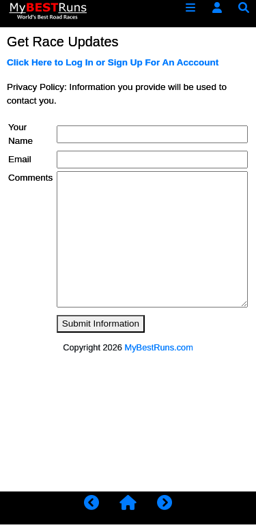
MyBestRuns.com (159, 347)
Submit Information (100, 323)
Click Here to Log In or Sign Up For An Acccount (112, 62)
